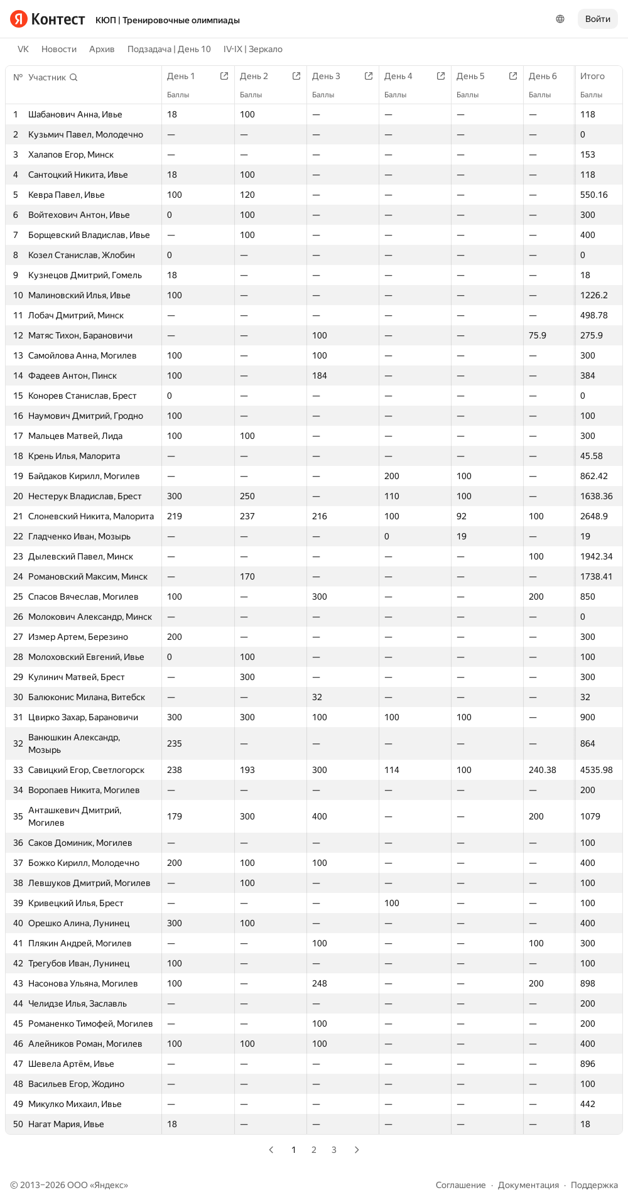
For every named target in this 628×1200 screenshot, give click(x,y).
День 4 (404, 76)
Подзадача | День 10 (169, 49)
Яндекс (109, 1185)
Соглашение (461, 1185)
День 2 (260, 76)
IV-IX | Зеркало (253, 49)
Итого (598, 76)
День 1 (187, 76)
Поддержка (594, 1185)
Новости (59, 49)
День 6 (549, 76)
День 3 (332, 76)
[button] (53, 77)
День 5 (477, 76)
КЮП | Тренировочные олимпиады (167, 20)
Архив (102, 49)
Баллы (597, 95)
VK (23, 49)
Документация (528, 1185)
